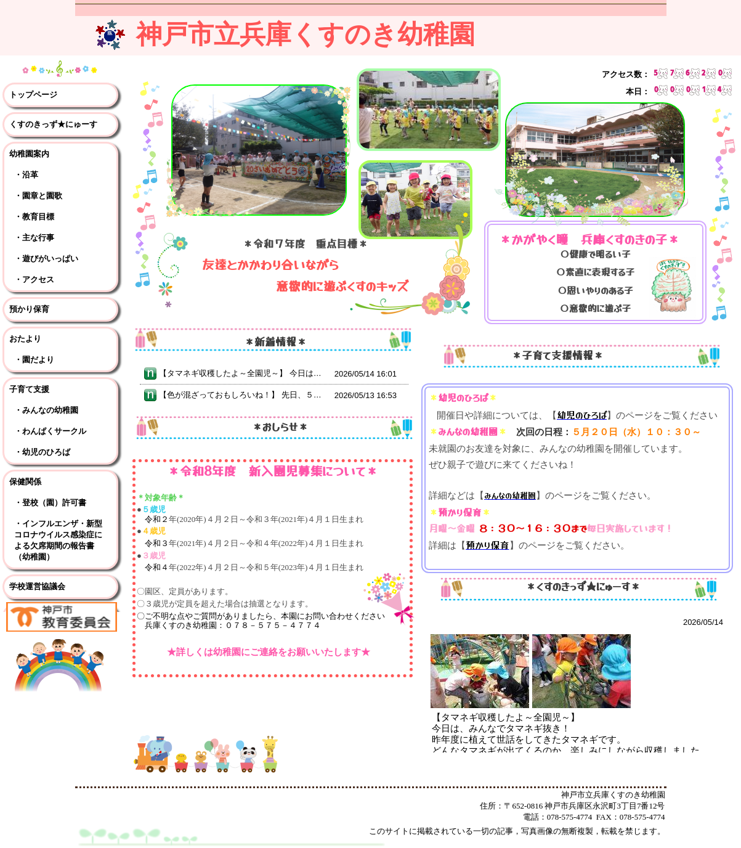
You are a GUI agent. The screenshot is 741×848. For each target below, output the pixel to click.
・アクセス (34, 279)
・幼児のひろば (42, 452)
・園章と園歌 (38, 195)
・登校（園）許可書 (50, 502)
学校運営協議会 (37, 586)
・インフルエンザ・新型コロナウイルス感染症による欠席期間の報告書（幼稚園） (58, 540)
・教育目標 (34, 216)
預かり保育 (29, 309)
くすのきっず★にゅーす (53, 124)
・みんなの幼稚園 (46, 410)
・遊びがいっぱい (46, 258)
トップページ (33, 94)
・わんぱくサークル (50, 431)
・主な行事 (34, 237)
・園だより (34, 359)
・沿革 (26, 174)
